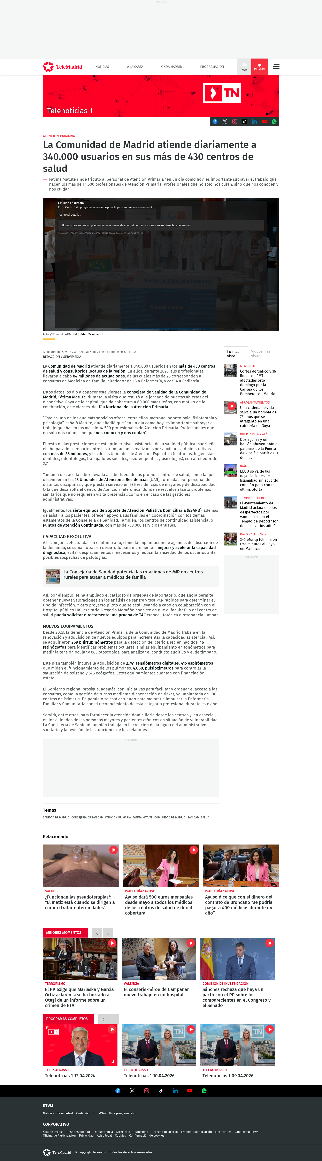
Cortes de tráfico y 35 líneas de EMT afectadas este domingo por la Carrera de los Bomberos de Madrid (230, 370)
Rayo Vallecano (253, 534)
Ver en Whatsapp (204, 1091)
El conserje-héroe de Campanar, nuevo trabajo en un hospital (159, 959)
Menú (276, 67)
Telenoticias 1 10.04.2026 (159, 1045)
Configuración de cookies (146, 1135)
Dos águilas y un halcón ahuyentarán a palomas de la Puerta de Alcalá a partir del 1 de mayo (230, 439)
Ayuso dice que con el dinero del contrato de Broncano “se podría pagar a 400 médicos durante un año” (241, 866)
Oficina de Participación (59, 1135)
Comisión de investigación (225, 983)
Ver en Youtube (190, 1091)
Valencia (131, 983)
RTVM (48, 1106)
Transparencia (103, 1131)
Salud (205, 817)
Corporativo (56, 1124)
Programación (212, 66)
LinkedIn (254, 121)
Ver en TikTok (161, 1091)
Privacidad (86, 1135)
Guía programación (122, 1113)
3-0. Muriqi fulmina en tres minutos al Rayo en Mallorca (230, 539)
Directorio (123, 1131)
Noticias (102, 66)
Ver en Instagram (147, 1091)
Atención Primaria (59, 136)
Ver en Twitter (132, 1091)
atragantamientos (255, 402)
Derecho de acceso (165, 1131)
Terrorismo (55, 983)
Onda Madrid (171, 66)
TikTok (245, 121)
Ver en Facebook (118, 1091)
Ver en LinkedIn (175, 1091)
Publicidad (140, 1131)
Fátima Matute (142, 817)
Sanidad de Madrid (56, 817)
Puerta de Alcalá (253, 434)
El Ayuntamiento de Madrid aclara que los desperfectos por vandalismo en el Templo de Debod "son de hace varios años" (230, 502)
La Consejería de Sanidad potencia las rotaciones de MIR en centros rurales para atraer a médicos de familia (53, 576)
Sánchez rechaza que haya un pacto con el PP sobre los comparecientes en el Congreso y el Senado (237, 959)
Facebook (215, 121)
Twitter (225, 121)
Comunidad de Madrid (169, 817)
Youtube (264, 121)
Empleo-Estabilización (196, 1131)
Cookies (120, 1135)
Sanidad (193, 817)
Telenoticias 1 (57, 1070)
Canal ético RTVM (246, 1131)
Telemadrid (65, 1113)
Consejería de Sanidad (87, 817)
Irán (243, 466)
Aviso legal (104, 1135)
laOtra (102, 1113)
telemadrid (57, 1152)
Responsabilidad (78, 1131)
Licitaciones (223, 1131)
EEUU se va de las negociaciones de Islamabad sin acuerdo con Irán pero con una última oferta (230, 470)
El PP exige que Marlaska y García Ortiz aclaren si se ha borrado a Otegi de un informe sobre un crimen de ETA (80, 959)
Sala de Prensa (53, 1131)
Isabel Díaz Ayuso (140, 891)
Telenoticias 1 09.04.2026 (237, 1045)
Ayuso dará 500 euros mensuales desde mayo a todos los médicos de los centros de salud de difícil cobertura (161, 866)
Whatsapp (274, 121)
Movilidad (248, 366)
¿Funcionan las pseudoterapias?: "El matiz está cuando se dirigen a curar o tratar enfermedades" (81, 866)
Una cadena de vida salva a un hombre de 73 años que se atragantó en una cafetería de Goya (230, 407)
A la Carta (135, 66)
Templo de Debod (253, 498)
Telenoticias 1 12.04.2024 (80, 1045)
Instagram (235, 121)
